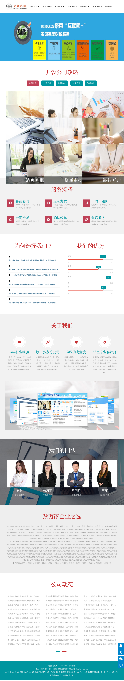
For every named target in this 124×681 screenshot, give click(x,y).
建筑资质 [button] (84, 6)
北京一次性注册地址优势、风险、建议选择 (100, 597)
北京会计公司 (18, 673)
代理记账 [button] (59, 6)
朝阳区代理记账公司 (68, 673)
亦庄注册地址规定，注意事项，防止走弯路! (100, 632)
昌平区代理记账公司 (95, 673)
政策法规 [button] (97, 6)
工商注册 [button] (47, 6)
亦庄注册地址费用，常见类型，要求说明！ (100, 610)
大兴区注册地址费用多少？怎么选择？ (98, 601)
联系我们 (108, 6)
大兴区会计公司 (81, 673)
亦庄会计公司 (55, 673)
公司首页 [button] (34, 6)
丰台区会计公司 (29, 673)
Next (104, 32)
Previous (19, 32)
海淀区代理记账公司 (42, 673)
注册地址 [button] (72, 6)
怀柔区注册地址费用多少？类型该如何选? (99, 627)
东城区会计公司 (67, 676)
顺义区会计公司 (109, 673)
